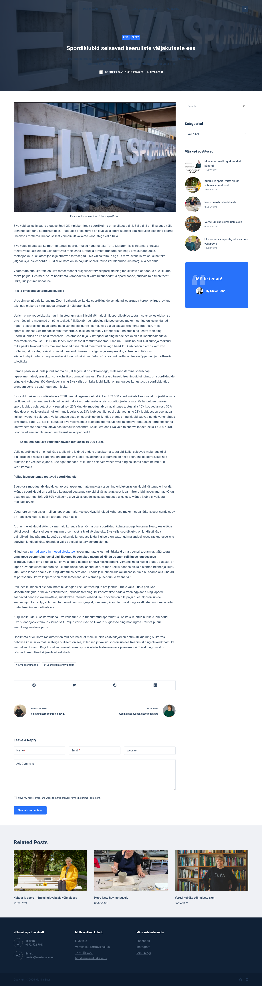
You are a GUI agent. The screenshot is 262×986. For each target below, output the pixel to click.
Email (76, 750)
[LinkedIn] (155, 685)
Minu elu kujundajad (144, 9)
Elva (125, 37)
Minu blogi (143, 953)
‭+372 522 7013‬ (34, 944)
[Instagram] (247, 979)
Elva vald (81, 941)
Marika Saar (90, 9)
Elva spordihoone (28, 664)
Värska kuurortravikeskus (92, 947)
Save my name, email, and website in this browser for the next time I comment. (59, 797)
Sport (135, 37)
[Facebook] (34, 685)
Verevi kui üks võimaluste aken (195, 897)
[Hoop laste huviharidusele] (131, 871)
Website (132, 750)
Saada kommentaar (30, 810)
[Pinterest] (115, 685)
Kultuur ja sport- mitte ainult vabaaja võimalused (45, 897)
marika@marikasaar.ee (39, 957)
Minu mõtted (115, 9)
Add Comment (25, 763)
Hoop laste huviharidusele (111, 897)
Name (20, 750)
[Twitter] (74, 685)
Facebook (143, 941)
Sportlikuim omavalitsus (60, 664)
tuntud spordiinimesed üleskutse (52, 551)
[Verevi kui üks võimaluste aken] (211, 871)
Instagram (143, 947)
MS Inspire (173, 9)
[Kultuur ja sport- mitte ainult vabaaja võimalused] (50, 871)
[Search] (244, 106)
